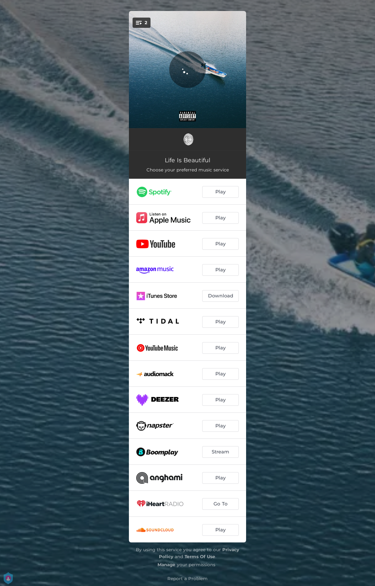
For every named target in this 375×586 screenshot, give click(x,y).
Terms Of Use (200, 556)
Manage (166, 564)
